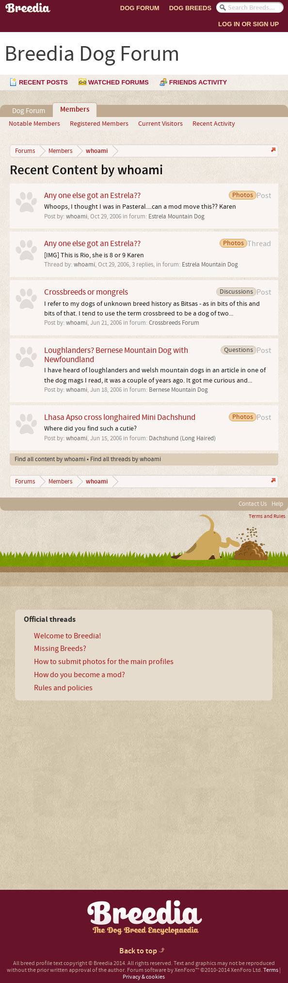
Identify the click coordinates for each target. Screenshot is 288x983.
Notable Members (34, 123)
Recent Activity (213, 123)
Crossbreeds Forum (174, 323)
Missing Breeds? (60, 648)
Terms (270, 970)
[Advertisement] (90, 778)
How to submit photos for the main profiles (104, 661)
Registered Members (99, 123)
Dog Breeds (190, 8)
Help (277, 504)
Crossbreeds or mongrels (86, 292)
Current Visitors (160, 123)
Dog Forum (140, 8)
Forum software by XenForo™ (194, 970)
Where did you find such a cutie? (90, 428)
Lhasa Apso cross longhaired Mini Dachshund (119, 417)
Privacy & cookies (144, 977)
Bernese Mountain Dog (178, 390)
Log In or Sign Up (248, 24)
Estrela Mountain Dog (176, 216)
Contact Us (253, 504)
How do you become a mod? (79, 675)
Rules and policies (63, 688)
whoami (76, 216)
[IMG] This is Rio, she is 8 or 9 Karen (94, 255)
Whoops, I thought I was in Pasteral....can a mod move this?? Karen (140, 206)
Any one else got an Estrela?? (92, 195)
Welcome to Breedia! (67, 636)
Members (74, 110)
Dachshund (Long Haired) (182, 438)
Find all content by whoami (50, 459)
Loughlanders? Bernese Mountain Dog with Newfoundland (116, 355)
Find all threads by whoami (125, 459)
